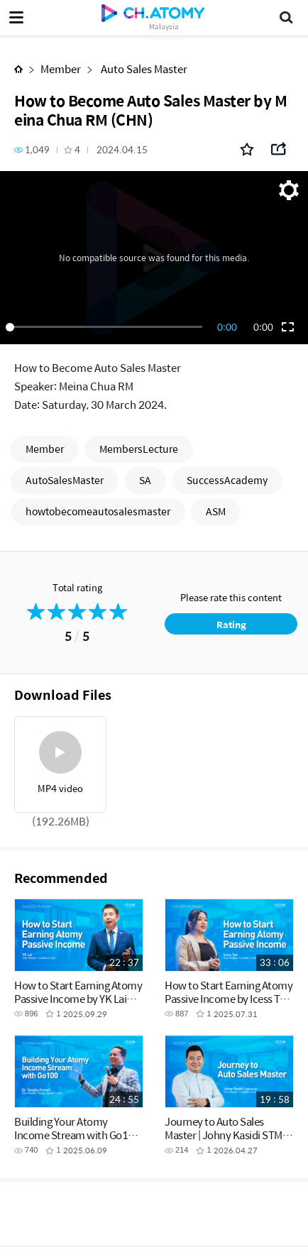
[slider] (106, 327)
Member (60, 68)
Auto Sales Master (143, 68)
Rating (231, 624)
